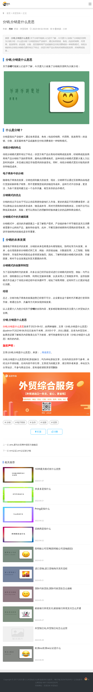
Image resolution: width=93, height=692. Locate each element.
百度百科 (47, 685)
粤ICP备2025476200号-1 (63, 679)
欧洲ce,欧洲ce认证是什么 (48, 648)
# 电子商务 (20, 422)
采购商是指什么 (43, 528)
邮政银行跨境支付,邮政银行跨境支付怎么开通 (58, 608)
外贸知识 (54, 685)
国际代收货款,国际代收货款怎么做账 (53, 588)
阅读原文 (46, 352)
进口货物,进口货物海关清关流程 (51, 568)
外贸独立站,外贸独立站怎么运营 (51, 628)
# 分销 (8, 422)
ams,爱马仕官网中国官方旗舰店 (23, 444)
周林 (11, 28)
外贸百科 (17, 13)
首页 (9, 13)
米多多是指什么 (43, 489)
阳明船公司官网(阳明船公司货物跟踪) (54, 548)
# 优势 (54, 422)
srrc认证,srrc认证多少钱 (20, 450)
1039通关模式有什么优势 (48, 469)
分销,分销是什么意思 (19, 21)
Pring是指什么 (42, 508)
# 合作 (33, 422)
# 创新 (43, 422)
